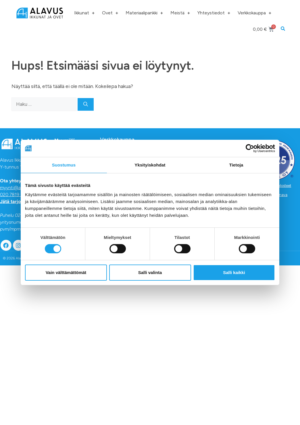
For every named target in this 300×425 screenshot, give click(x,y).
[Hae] (86, 104)
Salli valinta (150, 272)
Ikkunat (84, 13)
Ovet (110, 13)
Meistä (180, 13)
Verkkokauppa (254, 13)
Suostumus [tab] (64, 164)
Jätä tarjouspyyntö (20, 201)
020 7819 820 (14, 194)
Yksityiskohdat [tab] (149, 164)
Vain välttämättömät (66, 272)
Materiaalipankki (144, 13)
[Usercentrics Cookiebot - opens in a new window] (250, 148)
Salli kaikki (234, 272)
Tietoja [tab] (236, 164)
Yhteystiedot (213, 13)
